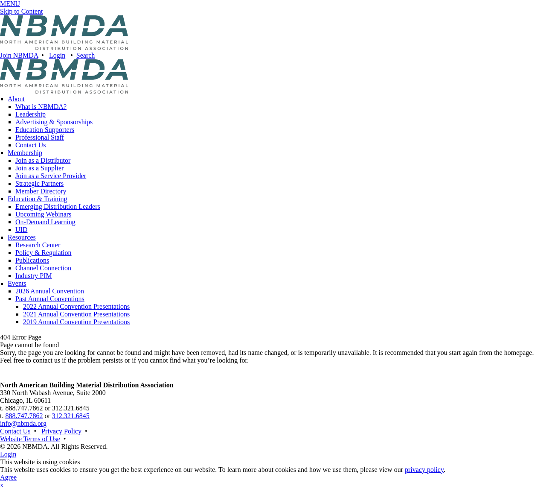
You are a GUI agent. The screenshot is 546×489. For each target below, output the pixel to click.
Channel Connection (43, 268)
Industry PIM (33, 275)
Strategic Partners (39, 183)
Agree (8, 477)
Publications (32, 260)
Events (17, 283)
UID (21, 229)
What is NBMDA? (41, 106)
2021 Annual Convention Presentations (76, 314)
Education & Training (37, 198)
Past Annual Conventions (49, 298)
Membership (25, 152)
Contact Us (30, 145)
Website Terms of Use (30, 438)
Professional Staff (39, 137)
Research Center (37, 245)
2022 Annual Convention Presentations (76, 306)
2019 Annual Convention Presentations (76, 321)
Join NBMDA (19, 55)
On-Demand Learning (45, 221)
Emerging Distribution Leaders (57, 206)
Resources (22, 237)
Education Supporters (44, 129)
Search (85, 55)
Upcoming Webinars (43, 214)
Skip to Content (21, 11)
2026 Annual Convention (49, 291)
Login (57, 55)
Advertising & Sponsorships (54, 122)
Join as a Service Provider (50, 175)
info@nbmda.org (23, 423)
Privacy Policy (61, 431)
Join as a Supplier (39, 168)
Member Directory (41, 191)
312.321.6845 (71, 415)
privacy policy (424, 469)
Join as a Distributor (42, 160)
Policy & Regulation (43, 252)
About (16, 98)
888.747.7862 (24, 415)
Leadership (30, 114)
